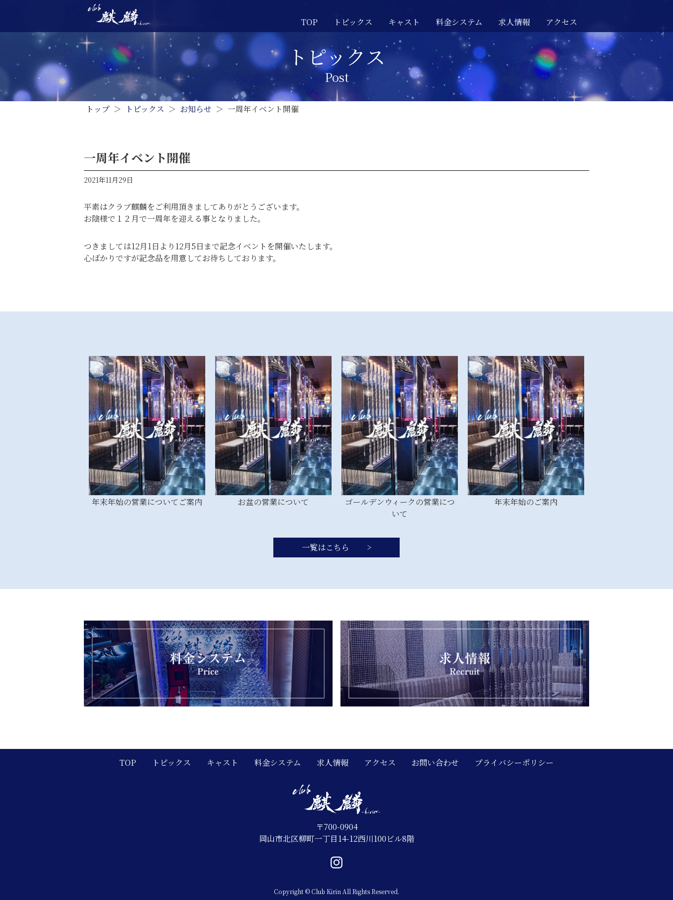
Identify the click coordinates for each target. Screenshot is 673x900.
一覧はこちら (326, 547)
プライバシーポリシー (514, 762)
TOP (309, 22)
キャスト (404, 22)
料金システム (459, 22)
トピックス (353, 22)
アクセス (561, 22)
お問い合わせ (435, 762)
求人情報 (514, 22)
